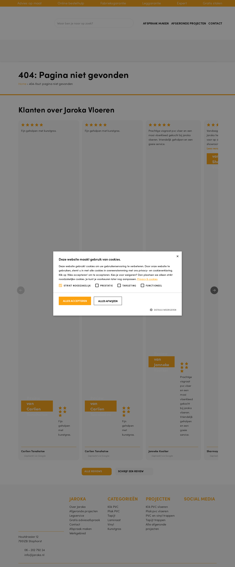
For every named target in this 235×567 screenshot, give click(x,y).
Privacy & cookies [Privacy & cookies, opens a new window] (147, 279)
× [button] (177, 255)
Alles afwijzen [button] (108, 301)
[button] (117, 309)
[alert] (117, 283)
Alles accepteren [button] (75, 301)
